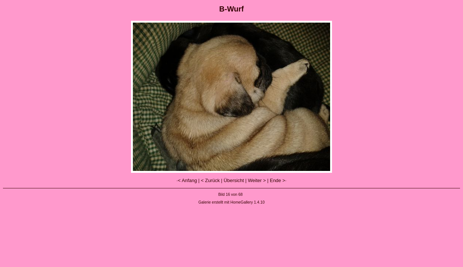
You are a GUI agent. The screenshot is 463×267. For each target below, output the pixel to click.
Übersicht (234, 180)
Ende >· (278, 180)
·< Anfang (187, 180)
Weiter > (257, 180)
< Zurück (210, 180)
